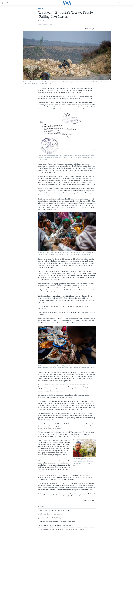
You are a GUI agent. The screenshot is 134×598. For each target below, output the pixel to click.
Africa (40, 8)
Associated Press (45, 21)
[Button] (87, 29)
